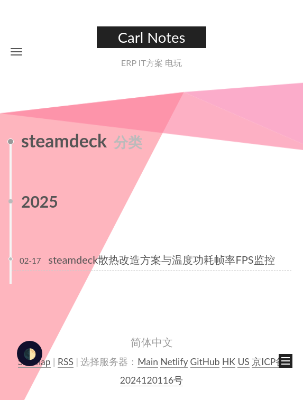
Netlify (174, 361)
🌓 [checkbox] (29, 353)
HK (228, 361)
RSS (66, 361)
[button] (16, 51)
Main (147, 361)
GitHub (205, 361)
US (243, 361)
